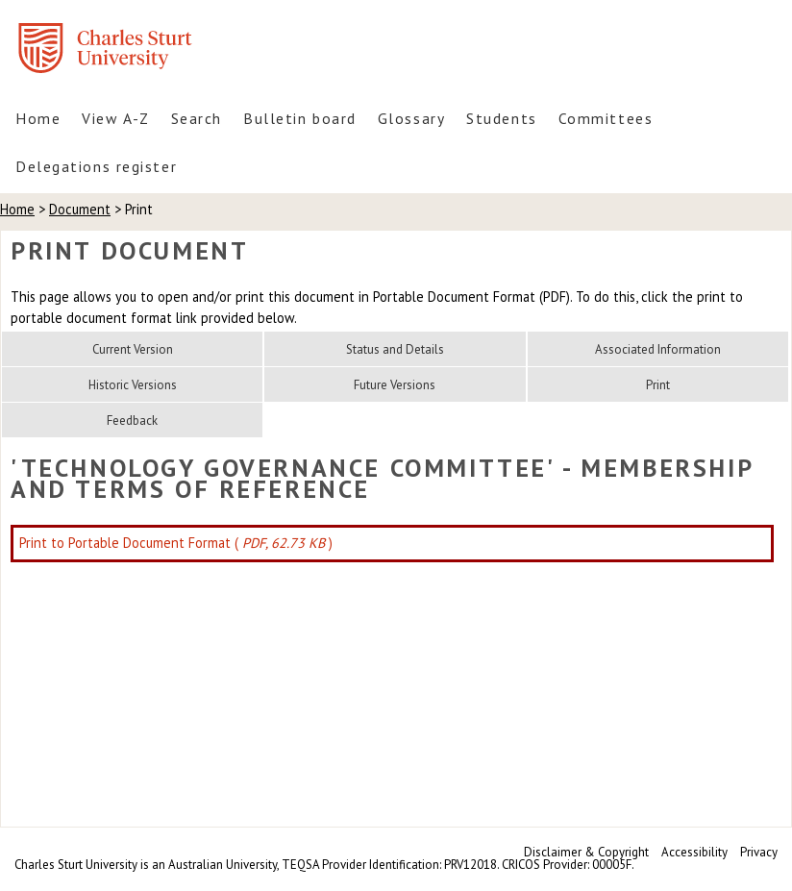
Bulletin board (300, 118)
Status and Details (395, 349)
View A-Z (115, 118)
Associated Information (658, 349)
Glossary (411, 118)
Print (658, 385)
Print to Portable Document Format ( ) (176, 542)
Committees (606, 118)
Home (38, 118)
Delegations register (96, 166)
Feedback (132, 420)
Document (80, 209)
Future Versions (394, 385)
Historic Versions (132, 385)
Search (196, 118)
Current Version (132, 349)
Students (501, 118)
